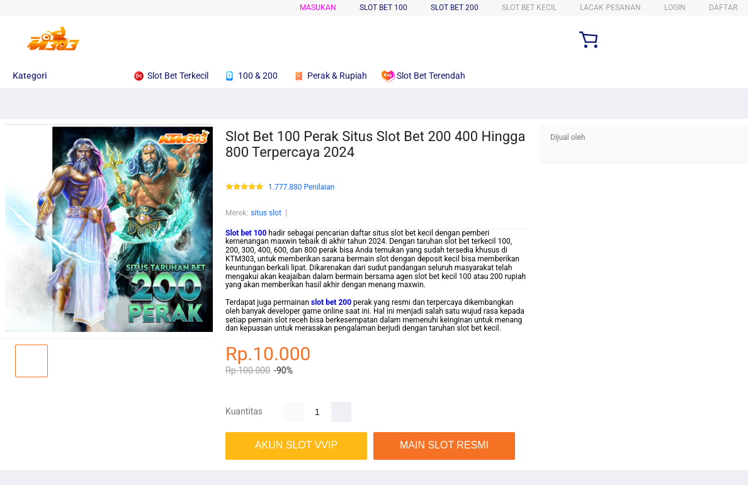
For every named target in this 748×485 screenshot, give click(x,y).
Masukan (318, 7)
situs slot (266, 212)
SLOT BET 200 (455, 7)
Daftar (723, 7)
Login (675, 7)
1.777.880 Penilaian (301, 187)
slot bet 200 (331, 302)
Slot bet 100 (245, 233)
